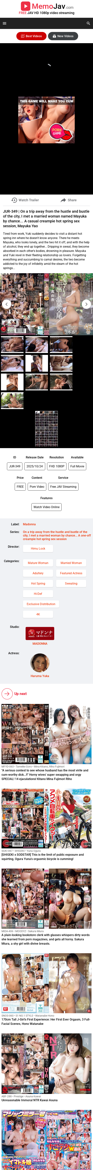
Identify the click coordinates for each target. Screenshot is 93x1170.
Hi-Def (38, 594)
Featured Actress (71, 573)
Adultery (38, 573)
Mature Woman (38, 563)
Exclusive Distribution (41, 604)
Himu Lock (38, 548)
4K (38, 614)
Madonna (29, 524)
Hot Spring (38, 583)
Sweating (71, 583)
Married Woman (71, 563)
